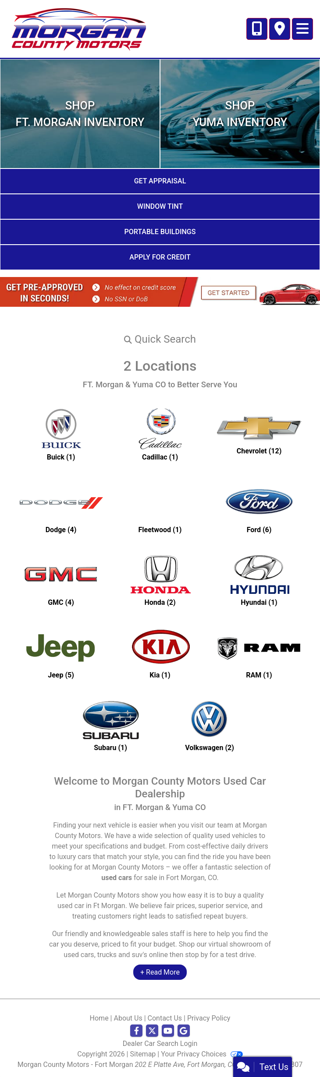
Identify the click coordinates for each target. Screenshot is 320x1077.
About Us (128, 1018)
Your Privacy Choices (201, 1054)
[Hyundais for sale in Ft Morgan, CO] (259, 579)
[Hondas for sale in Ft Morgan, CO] (160, 579)
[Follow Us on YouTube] (168, 1031)
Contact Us (165, 1018)
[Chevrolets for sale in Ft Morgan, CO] (259, 434)
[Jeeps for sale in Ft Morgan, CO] (61, 652)
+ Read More (160, 972)
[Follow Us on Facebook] (136, 1031)
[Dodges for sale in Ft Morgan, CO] (61, 507)
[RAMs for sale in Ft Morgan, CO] (259, 652)
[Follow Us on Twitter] (152, 1031)
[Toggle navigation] (302, 29)
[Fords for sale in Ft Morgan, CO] (259, 507)
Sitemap (143, 1054)
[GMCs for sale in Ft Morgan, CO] (61, 579)
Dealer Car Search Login (160, 1043)
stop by (196, 955)
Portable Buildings (160, 232)
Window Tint (160, 206)
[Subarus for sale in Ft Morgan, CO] (110, 725)
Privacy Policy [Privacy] (209, 1018)
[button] (160, 339)
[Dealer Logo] (78, 28)
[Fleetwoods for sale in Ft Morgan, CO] (160, 507)
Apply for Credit (159, 257)
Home (99, 1018)
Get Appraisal (160, 181)
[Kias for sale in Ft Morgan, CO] (160, 652)
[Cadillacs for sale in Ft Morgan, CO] (160, 434)
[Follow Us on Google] (184, 1031)
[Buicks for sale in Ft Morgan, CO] (61, 434)
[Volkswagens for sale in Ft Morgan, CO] (210, 725)
